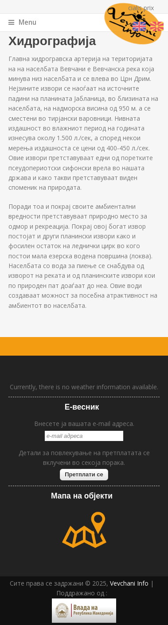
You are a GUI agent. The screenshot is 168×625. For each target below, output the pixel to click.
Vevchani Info (129, 583)
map (84, 530)
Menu (22, 22)
